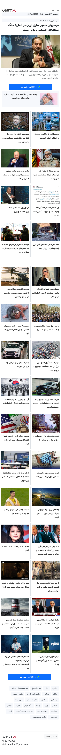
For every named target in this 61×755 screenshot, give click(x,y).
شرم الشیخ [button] (36, 688)
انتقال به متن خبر (30, 87)
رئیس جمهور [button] (18, 694)
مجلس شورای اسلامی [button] (19, 688)
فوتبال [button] (54, 705)
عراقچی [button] (43, 699)
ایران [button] (46, 688)
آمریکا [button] (18, 705)
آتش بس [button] (53, 717)
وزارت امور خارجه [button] (33, 694)
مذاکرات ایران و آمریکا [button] (24, 711)
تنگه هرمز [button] (28, 705)
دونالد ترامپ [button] (42, 711)
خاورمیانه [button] (19, 699)
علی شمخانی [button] (32, 699)
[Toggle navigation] (57, 10)
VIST (9, 9)
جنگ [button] (55, 694)
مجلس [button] (46, 694)
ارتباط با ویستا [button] (51, 736)
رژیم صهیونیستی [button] (39, 717)
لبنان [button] (10, 711)
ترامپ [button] (54, 688)
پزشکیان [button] (53, 699)
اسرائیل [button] (54, 711)
